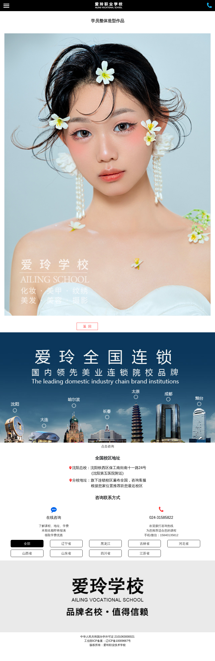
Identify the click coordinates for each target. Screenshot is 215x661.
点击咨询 (107, 446)
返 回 (87, 326)
